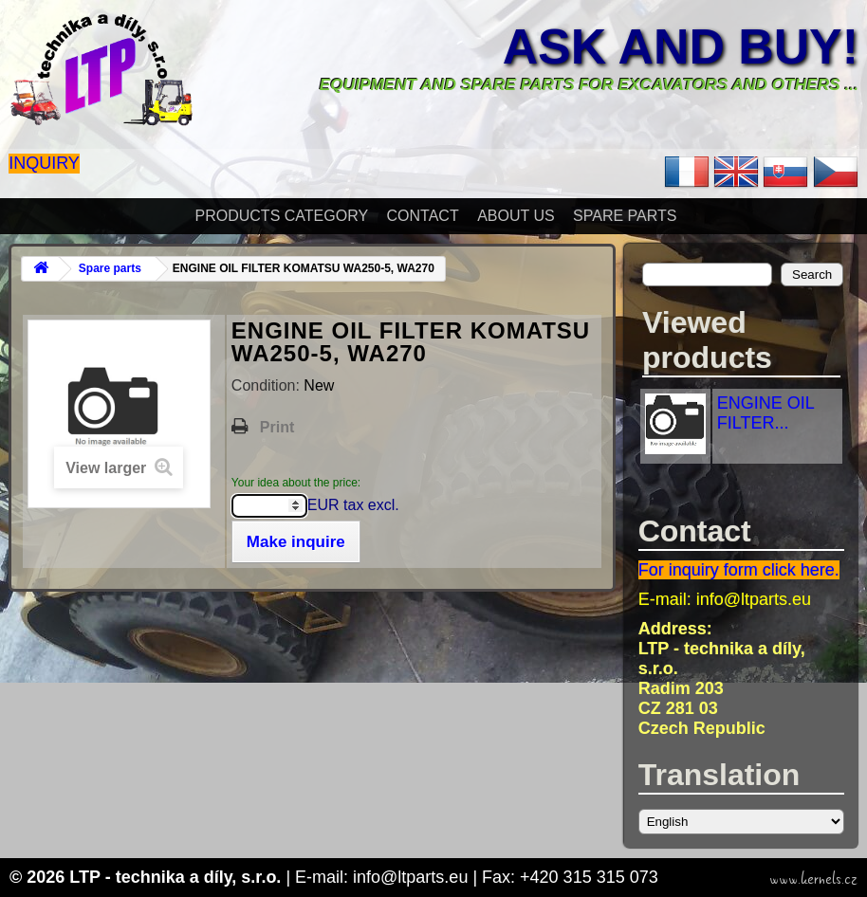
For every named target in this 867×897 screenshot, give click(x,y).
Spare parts (624, 216)
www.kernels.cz (813, 879)
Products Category (282, 216)
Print (277, 427)
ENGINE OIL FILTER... (765, 413)
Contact (423, 216)
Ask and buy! (680, 46)
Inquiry (44, 163)
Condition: (267, 385)
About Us (516, 216)
